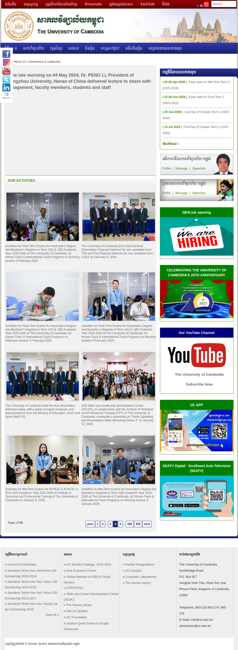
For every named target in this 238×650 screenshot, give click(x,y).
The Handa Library (79, 605)
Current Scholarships (21, 564)
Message (181, 168)
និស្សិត (90, 48)
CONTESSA (74, 588)
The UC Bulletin (77, 611)
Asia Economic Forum (81, 570)
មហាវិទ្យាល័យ (33, 48)
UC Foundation (76, 617)
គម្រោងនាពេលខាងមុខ (165, 48)
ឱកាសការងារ (93, 4)
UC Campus (133, 570)
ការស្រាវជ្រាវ (110, 48)
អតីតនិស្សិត (133, 48)
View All (51, 615)
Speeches (198, 168)
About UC (20, 61)
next (147, 524)
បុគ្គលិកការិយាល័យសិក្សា (61, 4)
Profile (166, 168)
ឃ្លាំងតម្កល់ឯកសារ (121, 4)
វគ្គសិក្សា (56, 48)
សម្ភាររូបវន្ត (31, 4)
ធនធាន (74, 48)
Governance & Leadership (44, 61)
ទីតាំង (165, 4)
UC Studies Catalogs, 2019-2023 (88, 564)
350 (138, 524)
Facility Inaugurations (139, 564)
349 (129, 524)
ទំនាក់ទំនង (147, 4)
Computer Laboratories (141, 577)
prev (90, 524)
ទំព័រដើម (10, 4)
